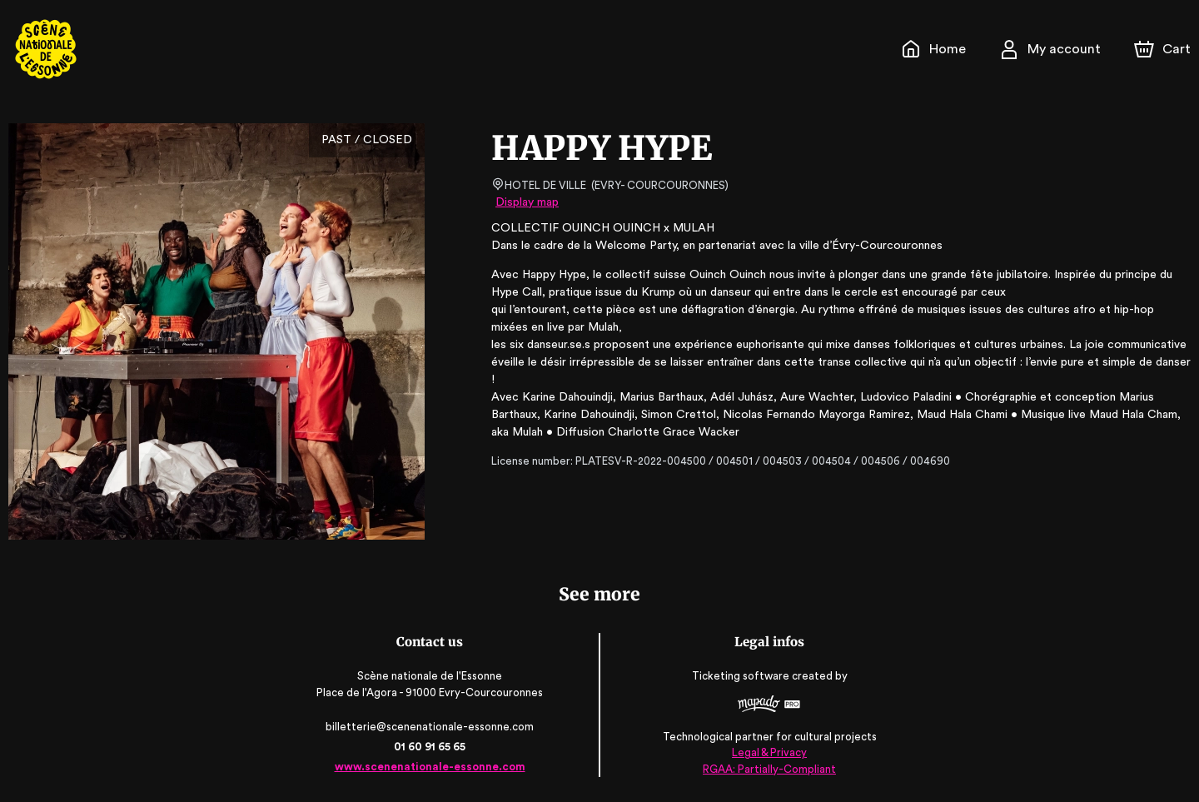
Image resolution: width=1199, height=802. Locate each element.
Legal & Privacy (767, 752)
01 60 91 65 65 (431, 746)
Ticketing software (741, 676)
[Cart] (1164, 49)
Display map (527, 202)
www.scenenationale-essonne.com (430, 766)
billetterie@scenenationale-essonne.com (431, 726)
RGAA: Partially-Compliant (768, 768)
